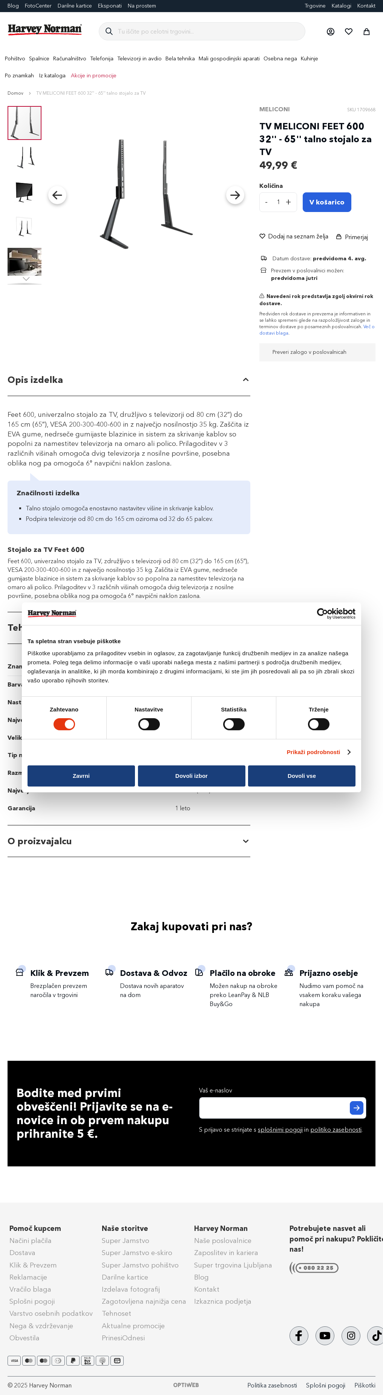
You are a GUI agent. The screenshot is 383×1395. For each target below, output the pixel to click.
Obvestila (24, 1338)
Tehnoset (116, 1313)
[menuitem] (15, 58)
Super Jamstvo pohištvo (140, 1265)
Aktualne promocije (133, 1326)
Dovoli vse (302, 776)
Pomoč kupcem (35, 1228)
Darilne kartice (75, 6)
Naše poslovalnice (222, 1241)
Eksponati (110, 6)
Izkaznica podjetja (222, 1301)
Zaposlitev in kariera (226, 1253)
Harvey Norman (221, 1228)
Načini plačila (30, 1241)
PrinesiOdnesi (123, 1338)
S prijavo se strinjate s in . (281, 1129)
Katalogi (341, 6)
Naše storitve (125, 1228)
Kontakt (366, 6)
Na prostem (142, 6)
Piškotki (364, 1385)
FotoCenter (38, 6)
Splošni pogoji (32, 1301)
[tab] (129, 380)
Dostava (22, 1253)
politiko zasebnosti (336, 1129)
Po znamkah (19, 75)
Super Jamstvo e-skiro (137, 1253)
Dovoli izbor (191, 776)
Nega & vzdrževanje (41, 1326)
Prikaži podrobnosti (313, 752)
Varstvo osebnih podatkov (51, 1313)
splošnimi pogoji (280, 1129)
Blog (201, 1277)
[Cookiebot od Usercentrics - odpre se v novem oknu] (322, 613)
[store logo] (45, 29)
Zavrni (81, 776)
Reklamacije (28, 1277)
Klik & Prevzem (33, 1265)
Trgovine (315, 6)
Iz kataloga (52, 75)
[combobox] (208, 31)
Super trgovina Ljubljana (233, 1265)
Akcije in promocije (93, 75)
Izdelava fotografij (131, 1289)
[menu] (191, 67)
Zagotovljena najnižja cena (144, 1301)
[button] (330, 31)
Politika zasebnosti (272, 1385)
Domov (15, 93)
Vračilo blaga (30, 1289)
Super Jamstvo (125, 1241)
